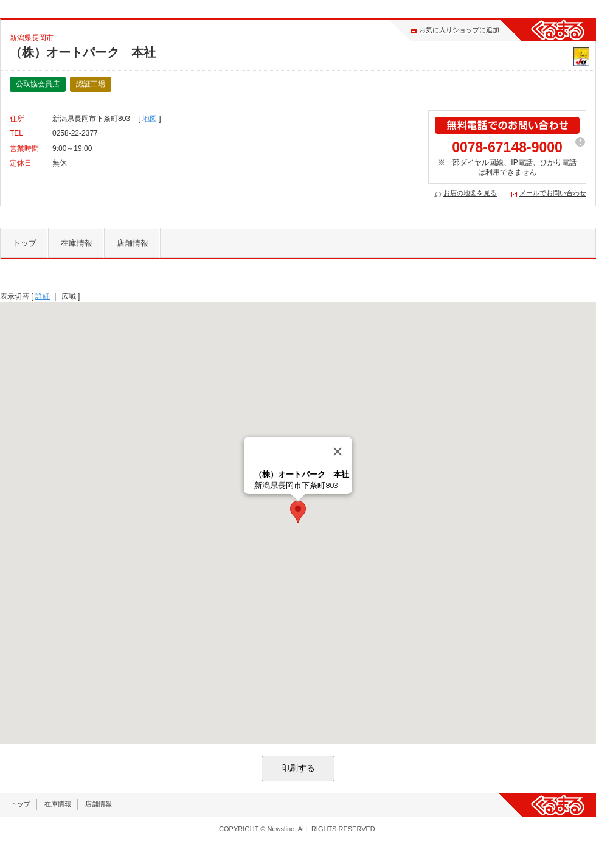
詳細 (42, 296)
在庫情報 (76, 243)
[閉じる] (337, 451)
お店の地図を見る (470, 193)
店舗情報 (132, 243)
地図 (149, 118)
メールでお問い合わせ (552, 193)
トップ (24, 243)
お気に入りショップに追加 (459, 29)
